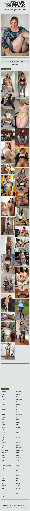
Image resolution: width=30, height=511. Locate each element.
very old (18, 488)
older (17, 429)
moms (17, 419)
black (2, 422)
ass (2, 396)
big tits (3, 417)
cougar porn (4, 452)
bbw (2, 401)
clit (2, 447)
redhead (18, 455)
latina (17, 407)
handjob (18, 394)
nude (17, 422)
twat (17, 480)
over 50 (18, 437)
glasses (3, 488)
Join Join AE (15, 61)
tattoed (18, 475)
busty (2, 437)
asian (2, 394)
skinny (18, 465)
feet (2, 475)
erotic (2, 470)
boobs (3, 429)
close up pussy (5, 450)
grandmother (4, 490)
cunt (2, 460)
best (2, 412)
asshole (3, 399)
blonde (3, 424)
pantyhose (19, 447)
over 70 (18, 442)
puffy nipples (19, 450)
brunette (3, 434)
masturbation (19, 414)
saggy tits (18, 457)
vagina (18, 485)
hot (17, 401)
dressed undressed (6, 465)
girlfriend (3, 485)
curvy (2, 462)
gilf (2, 483)
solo (17, 470)
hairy (2, 496)
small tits (18, 468)
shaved (18, 462)
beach (3, 407)
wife (17, 493)
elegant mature (5, 468)
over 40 (18, 434)
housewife (18, 404)
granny (3, 493)
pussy (17, 452)
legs (17, 409)
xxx (17, 496)
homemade (19, 399)
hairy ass (18, 391)
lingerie (18, 412)
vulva (17, 490)
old (17, 424)
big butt (3, 440)
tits (17, 478)
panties (18, 445)
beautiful (3, 409)
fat (2, 473)
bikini (2, 419)
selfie (17, 460)
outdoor (18, 432)
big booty (3, 414)
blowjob (3, 427)
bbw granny (4, 404)
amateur (3, 391)
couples (3, 455)
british (3, 432)
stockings (18, 473)
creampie (3, 457)
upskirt (18, 483)
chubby (3, 445)
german (3, 480)
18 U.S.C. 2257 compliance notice (19, 507)
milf (17, 417)
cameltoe (3, 442)
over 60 (18, 440)
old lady (18, 427)
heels (17, 396)
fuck (2, 478)
